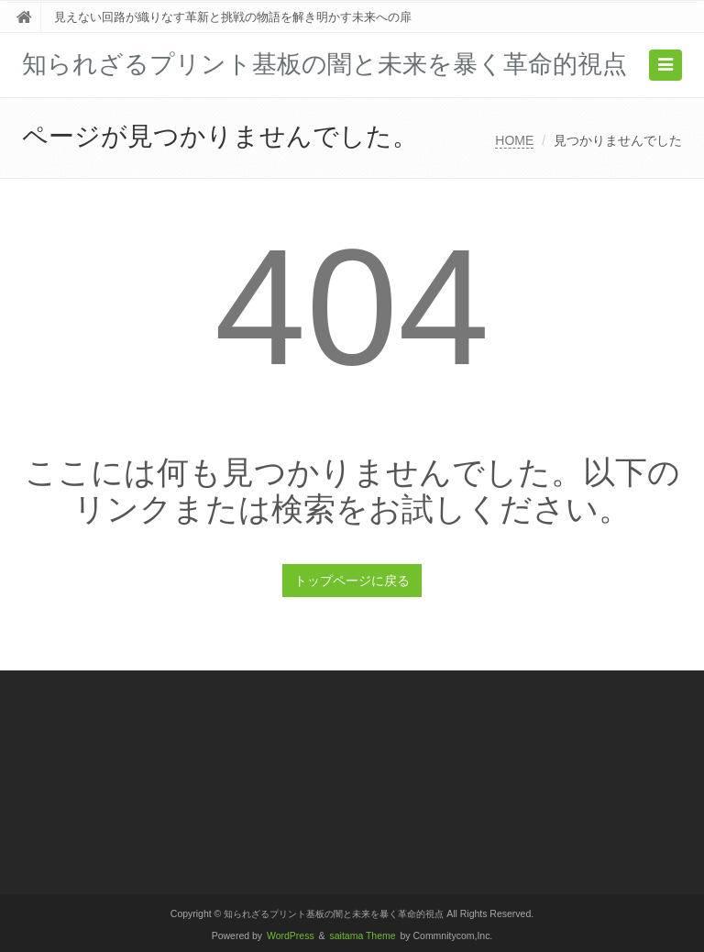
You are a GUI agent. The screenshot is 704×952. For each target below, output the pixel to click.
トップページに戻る (352, 580)
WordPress (290, 936)
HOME (514, 140)
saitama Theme (363, 936)
